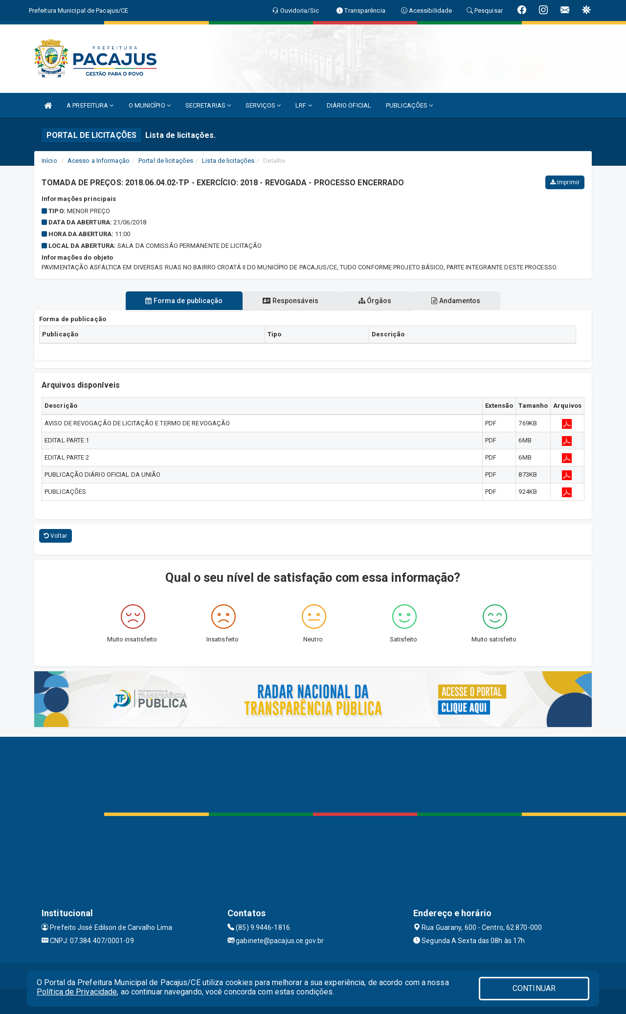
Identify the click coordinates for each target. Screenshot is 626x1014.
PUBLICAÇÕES (409, 105)
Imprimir (565, 182)
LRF (303, 105)
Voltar (55, 535)
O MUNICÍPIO (150, 105)
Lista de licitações (228, 160)
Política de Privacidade (77, 991)
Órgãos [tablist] (375, 301)
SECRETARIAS (208, 105)
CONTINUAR (534, 988)
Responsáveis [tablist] (289, 301)
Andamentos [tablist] (457, 301)
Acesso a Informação (98, 160)
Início (49, 160)
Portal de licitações (165, 160)
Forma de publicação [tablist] (182, 301)
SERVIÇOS (263, 105)
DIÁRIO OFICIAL (349, 105)
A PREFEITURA (90, 105)
